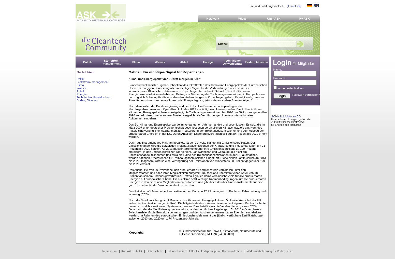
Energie (82, 94)
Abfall (80, 91)
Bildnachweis (175, 251)
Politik (80, 78)
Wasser (81, 88)
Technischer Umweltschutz (94, 97)
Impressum (109, 251)
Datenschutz (155, 251)
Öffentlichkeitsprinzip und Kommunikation (215, 251)
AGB (139, 251)
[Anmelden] (294, 6)
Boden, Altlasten (87, 100)
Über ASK (274, 18)
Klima (80, 85)
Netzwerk (213, 18)
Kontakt (126, 251)
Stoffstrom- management (93, 82)
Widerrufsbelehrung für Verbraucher (270, 251)
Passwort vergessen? (306, 94)
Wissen (243, 18)
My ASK (304, 18)
